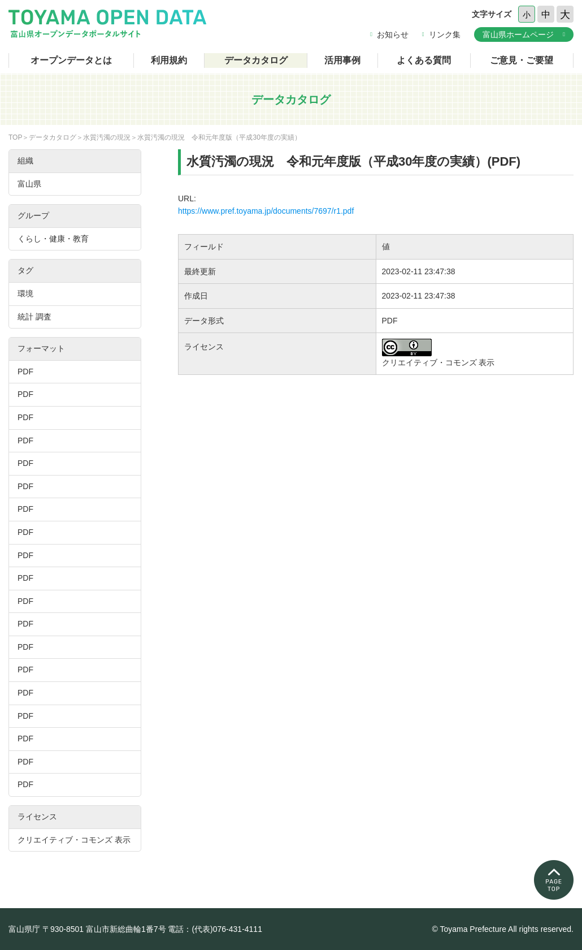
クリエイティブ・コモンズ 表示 (74, 839)
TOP (15, 137)
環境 (25, 293)
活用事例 (342, 60)
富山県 (29, 183)
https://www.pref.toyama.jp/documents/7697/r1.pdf (266, 210)
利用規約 (169, 60)
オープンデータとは (71, 60)
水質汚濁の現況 (107, 137)
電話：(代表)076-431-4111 (215, 929)
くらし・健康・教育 (53, 238)
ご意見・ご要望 (521, 60)
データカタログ (256, 60)
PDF (25, 371)
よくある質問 (424, 60)
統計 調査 (34, 316)
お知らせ (393, 34)
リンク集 (445, 34)
